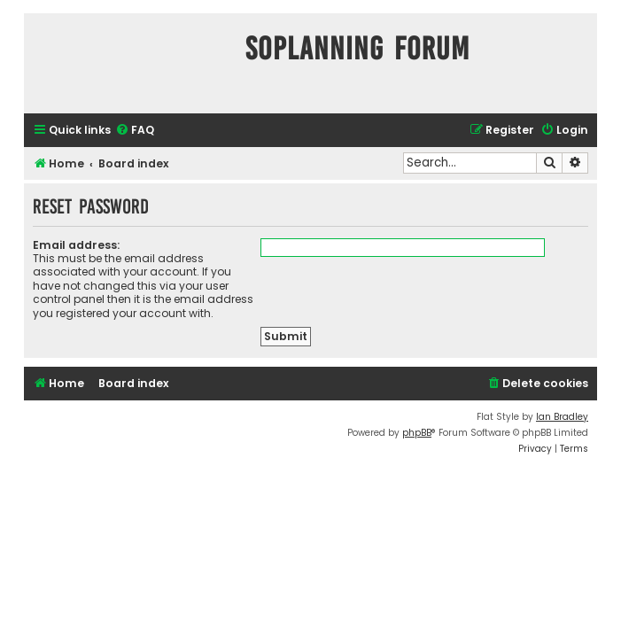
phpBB (416, 432)
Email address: (76, 244)
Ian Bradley (562, 416)
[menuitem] (134, 131)
